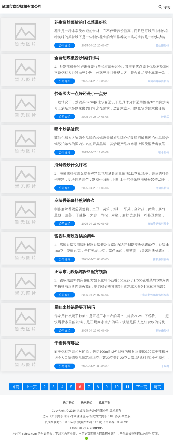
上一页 (31, 387)
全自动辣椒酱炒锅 (158, 81)
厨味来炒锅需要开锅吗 (74, 307)
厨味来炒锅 (162, 330)
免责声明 (104, 402)
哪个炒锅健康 (66, 129)
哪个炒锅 (163, 152)
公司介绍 (65, 45)
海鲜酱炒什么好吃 (70, 165)
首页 (15, 387)
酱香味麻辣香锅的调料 (74, 236)
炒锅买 (165, 116)
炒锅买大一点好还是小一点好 (80, 93)
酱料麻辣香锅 (161, 259)
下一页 (141, 387)
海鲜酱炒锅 (162, 188)
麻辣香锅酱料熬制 (158, 223)
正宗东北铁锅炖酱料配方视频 (80, 272)
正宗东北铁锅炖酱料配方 (154, 295)
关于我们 (68, 402)
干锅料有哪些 (66, 343)
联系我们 (86, 402)
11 (127, 387)
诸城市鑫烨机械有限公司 (93, 410)
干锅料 (165, 366)
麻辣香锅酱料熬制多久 (74, 200)
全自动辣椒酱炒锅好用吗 (76, 58)
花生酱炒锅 (162, 45)
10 (116, 387)
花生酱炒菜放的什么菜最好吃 (80, 22)
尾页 (157, 387)
